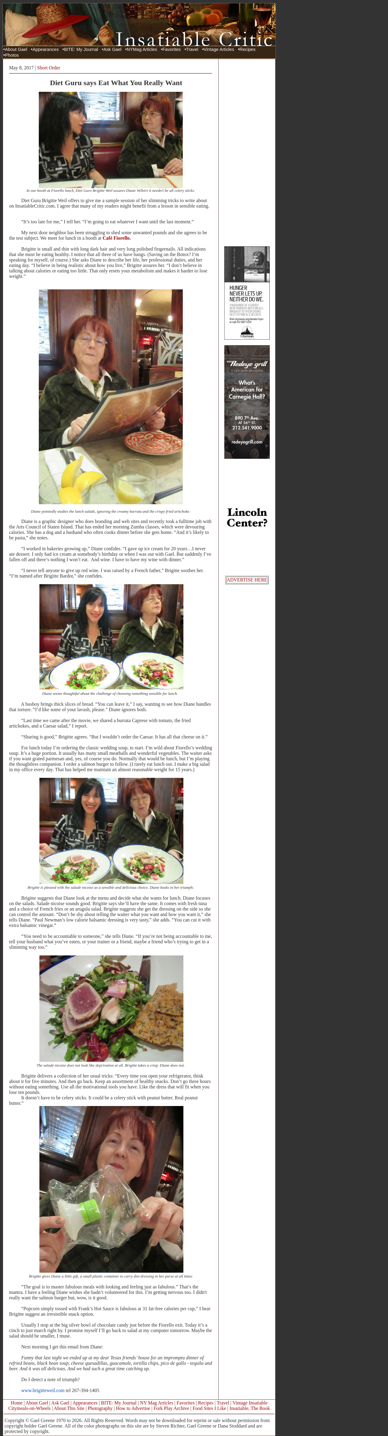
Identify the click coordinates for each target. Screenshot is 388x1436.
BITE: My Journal (81, 49)
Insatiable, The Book (249, 1408)
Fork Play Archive (171, 1408)
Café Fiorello (116, 238)
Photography (100, 1408)
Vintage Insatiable (250, 1402)
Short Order (48, 67)
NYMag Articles (142, 49)
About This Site (69, 1408)
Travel (192, 49)
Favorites (171, 49)
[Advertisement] (247, 152)
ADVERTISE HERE (247, 579)
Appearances (45, 49)
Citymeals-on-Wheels (29, 1408)
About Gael (16, 49)
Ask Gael (112, 49)
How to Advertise (133, 1408)
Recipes (247, 49)
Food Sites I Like (209, 1408)
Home (16, 1402)
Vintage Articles (219, 49)
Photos (12, 55)
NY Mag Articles (156, 1402)
